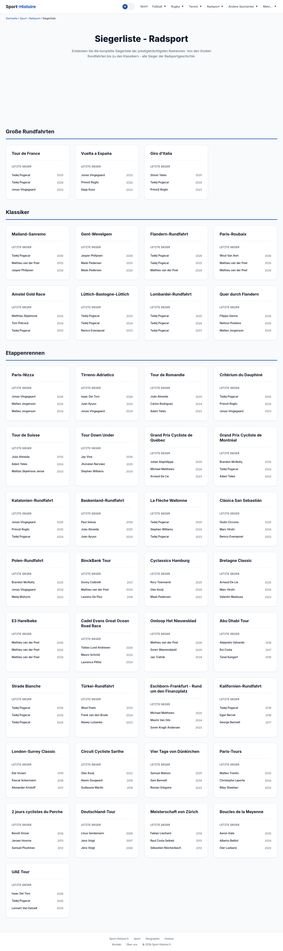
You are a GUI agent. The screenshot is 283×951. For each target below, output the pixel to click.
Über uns (131, 944)
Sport (21, 6)
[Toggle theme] (128, 6)
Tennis (193, 6)
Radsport (213, 6)
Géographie (152, 938)
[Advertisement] (141, 100)
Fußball (157, 6)
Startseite (12, 18)
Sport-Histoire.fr (119, 938)
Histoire (169, 938)
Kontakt (116, 944)
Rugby (175, 6)
